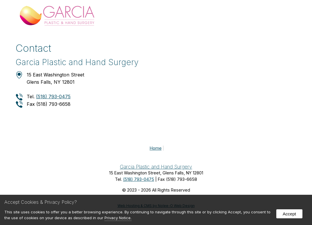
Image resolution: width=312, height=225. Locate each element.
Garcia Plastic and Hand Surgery (156, 167)
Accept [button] (289, 213)
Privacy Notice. (117, 217)
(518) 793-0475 (53, 96)
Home (156, 148)
